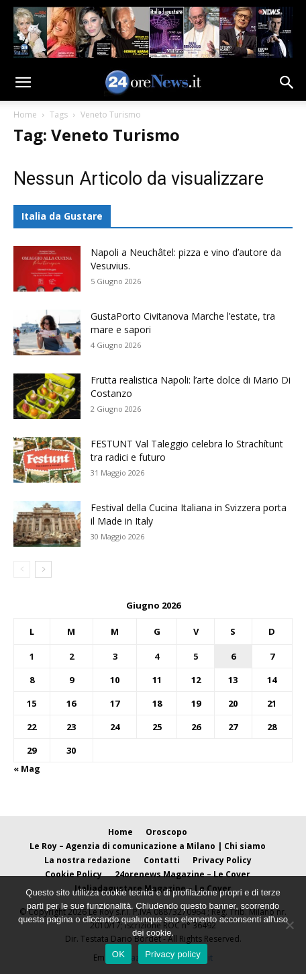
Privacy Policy (222, 860)
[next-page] (43, 569)
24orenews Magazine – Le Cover (182, 874)
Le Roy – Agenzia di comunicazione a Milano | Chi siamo (148, 846)
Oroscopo (166, 832)
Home (25, 114)
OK (118, 954)
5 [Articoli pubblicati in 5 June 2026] (195, 656)
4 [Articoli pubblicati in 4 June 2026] (156, 656)
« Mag (26, 768)
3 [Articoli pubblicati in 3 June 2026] (115, 656)
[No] (289, 925)
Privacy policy (173, 954)
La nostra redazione (87, 860)
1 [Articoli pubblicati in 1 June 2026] (32, 656)
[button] (22, 82)
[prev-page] (21, 569)
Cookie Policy (73, 874)
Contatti (162, 860)
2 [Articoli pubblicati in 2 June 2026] (71, 656)
